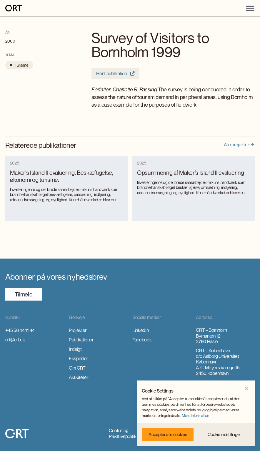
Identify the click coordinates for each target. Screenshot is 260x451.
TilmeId (24, 294)
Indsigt (75, 349)
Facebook (141, 340)
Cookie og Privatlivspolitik (122, 433)
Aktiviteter (78, 377)
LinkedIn (140, 330)
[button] (250, 8)
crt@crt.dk (15, 340)
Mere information (195, 415)
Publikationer (81, 340)
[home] (13, 8)
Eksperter (78, 358)
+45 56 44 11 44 (20, 330)
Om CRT (77, 368)
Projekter (77, 330)
